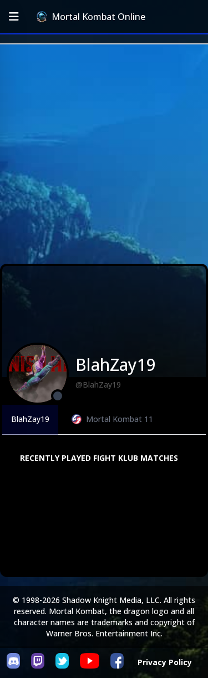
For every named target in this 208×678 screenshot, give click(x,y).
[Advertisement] (104, 154)
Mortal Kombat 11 (112, 419)
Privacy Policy (165, 662)
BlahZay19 (30, 419)
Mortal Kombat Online (91, 17)
